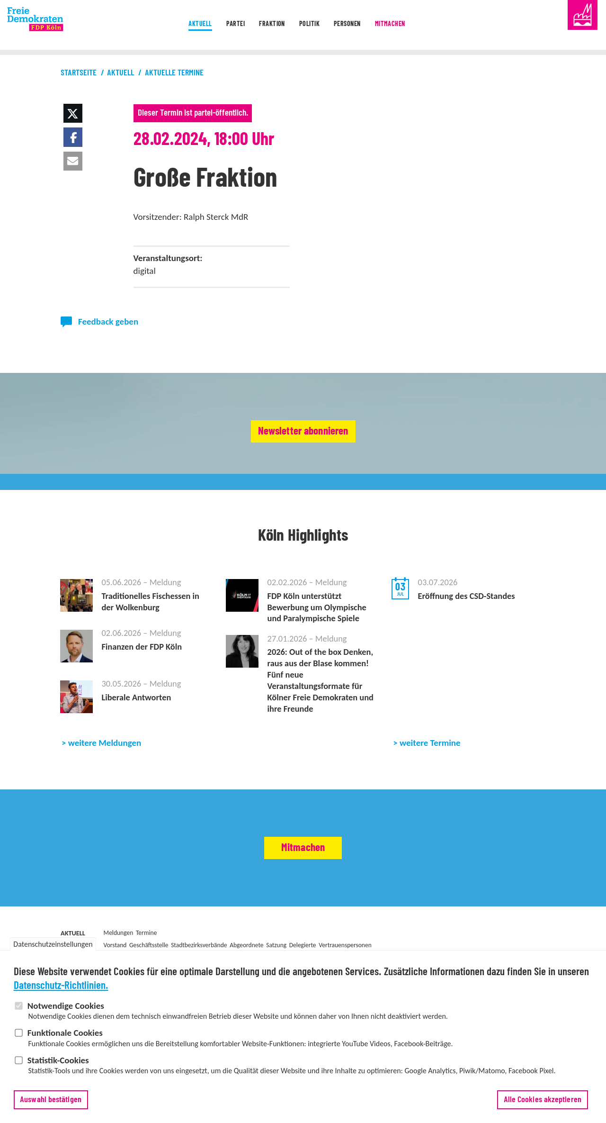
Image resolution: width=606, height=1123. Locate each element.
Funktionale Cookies (65, 1032)
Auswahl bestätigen (50, 1100)
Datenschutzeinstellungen (52, 944)
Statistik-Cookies (58, 1060)
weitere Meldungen (105, 766)
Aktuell (174, 25)
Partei (218, 25)
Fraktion (264, 25)
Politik (310, 25)
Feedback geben (108, 321)
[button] (72, 113)
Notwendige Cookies (65, 1005)
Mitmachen (412, 25)
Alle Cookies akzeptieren (542, 1100)
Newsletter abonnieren (303, 432)
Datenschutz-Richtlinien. (61, 985)
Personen (358, 25)
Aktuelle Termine (174, 73)
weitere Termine (430, 766)
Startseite (79, 73)
